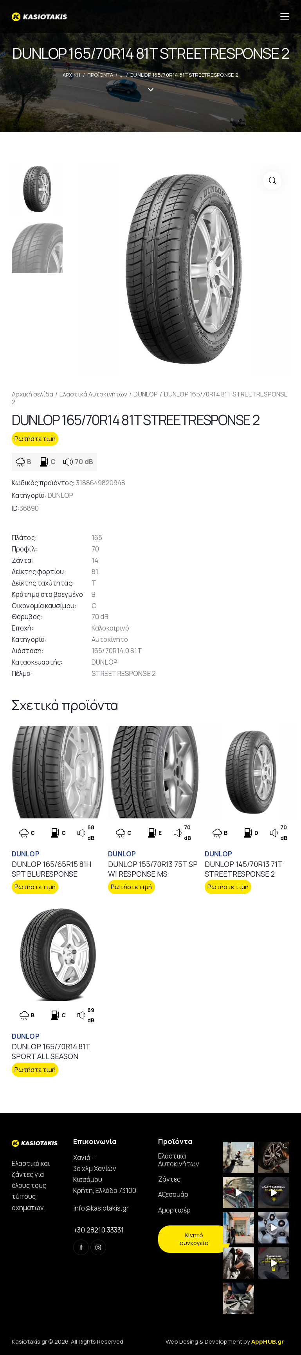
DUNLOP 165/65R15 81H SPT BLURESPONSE (51, 869)
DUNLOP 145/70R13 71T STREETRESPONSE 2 (243, 869)
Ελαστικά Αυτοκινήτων (93, 394)
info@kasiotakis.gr (101, 1208)
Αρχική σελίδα (32, 394)
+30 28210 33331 (98, 1229)
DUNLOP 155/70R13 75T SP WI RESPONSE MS (153, 869)
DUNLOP (145, 394)
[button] (272, 180)
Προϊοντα (100, 74)
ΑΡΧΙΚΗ (72, 74)
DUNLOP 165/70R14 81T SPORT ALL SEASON (51, 1051)
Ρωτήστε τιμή (35, 438)
